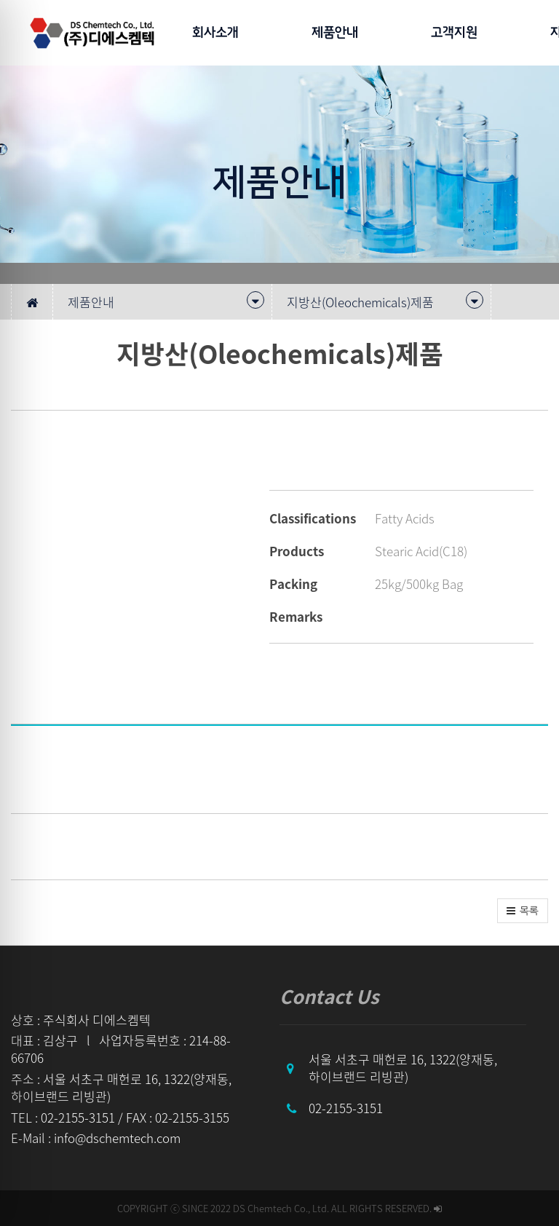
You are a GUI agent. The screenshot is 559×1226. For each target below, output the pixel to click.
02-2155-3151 (346, 1108)
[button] (522, 910)
